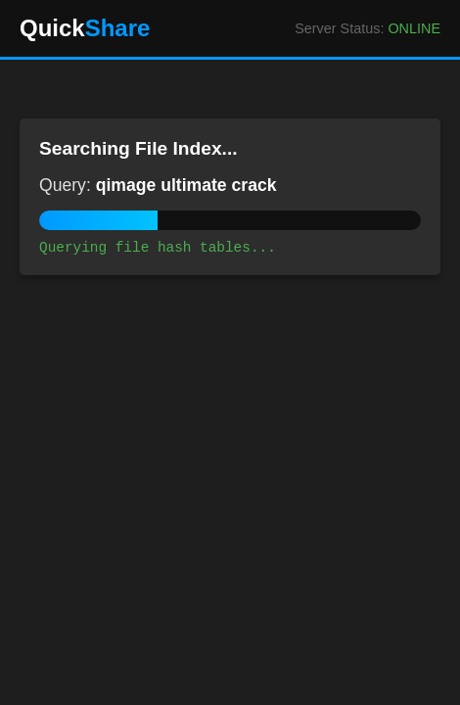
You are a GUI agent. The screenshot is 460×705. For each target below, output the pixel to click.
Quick (85, 28)
